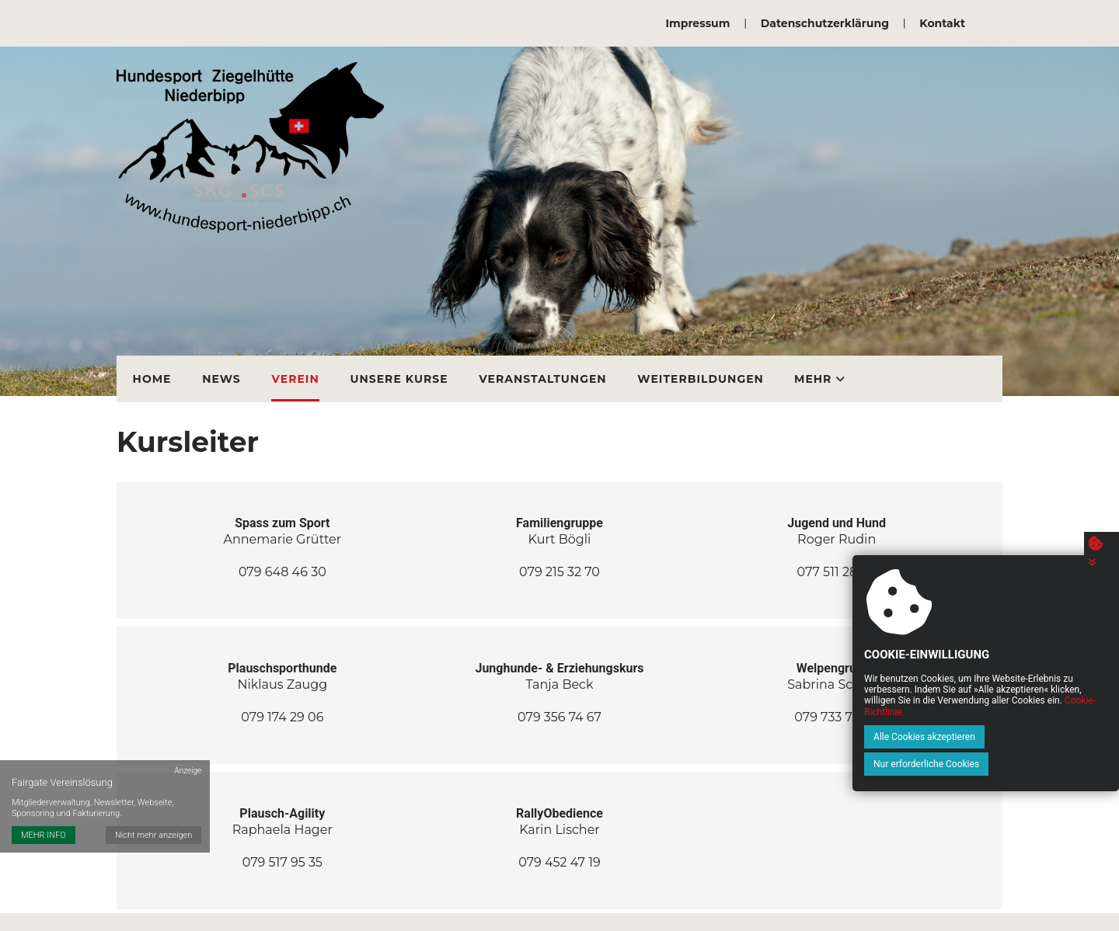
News (219, 373)
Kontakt (942, 23)
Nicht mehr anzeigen (154, 821)
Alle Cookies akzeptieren (911, 764)
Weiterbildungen (696, 373)
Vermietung (831, 373)
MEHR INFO (43, 821)
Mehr (928, 373)
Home (151, 373)
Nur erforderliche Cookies (1036, 764)
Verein (292, 373)
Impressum (698, 23)
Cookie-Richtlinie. (1053, 739)
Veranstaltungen (538, 373)
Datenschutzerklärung (825, 23)
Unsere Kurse (395, 373)
